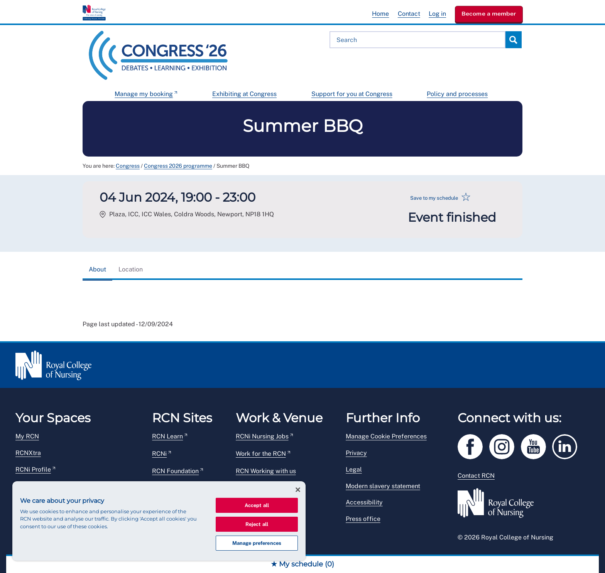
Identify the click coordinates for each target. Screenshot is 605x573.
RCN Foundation (175, 471)
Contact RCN (476, 475)
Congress (128, 166)
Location (130, 269)
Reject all (256, 524)
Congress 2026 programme (178, 166)
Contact (409, 13)
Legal (354, 469)
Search (513, 39)
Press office (363, 518)
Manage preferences (256, 543)
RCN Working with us (266, 471)
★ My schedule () (302, 564)
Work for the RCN (261, 453)
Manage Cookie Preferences (386, 436)
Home (380, 13)
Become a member (488, 13)
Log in (437, 13)
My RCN (27, 436)
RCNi (159, 453)
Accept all (257, 505)
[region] (159, 521)
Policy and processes (457, 94)
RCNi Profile (33, 469)
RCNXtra (28, 453)
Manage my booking (144, 94)
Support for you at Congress (351, 94)
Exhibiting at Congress (244, 94)
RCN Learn (167, 436)
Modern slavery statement (383, 486)
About (97, 269)
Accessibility (364, 502)
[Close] (298, 489)
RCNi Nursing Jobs (262, 436)
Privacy (356, 453)
